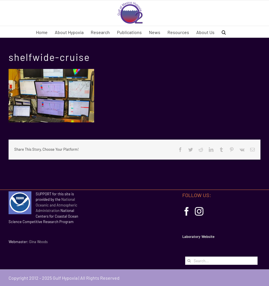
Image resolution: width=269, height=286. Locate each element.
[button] (224, 31)
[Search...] (221, 261)
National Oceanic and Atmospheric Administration (56, 205)
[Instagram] (199, 211)
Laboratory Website (198, 236)
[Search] (189, 261)
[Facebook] (186, 211)
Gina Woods (38, 241)
